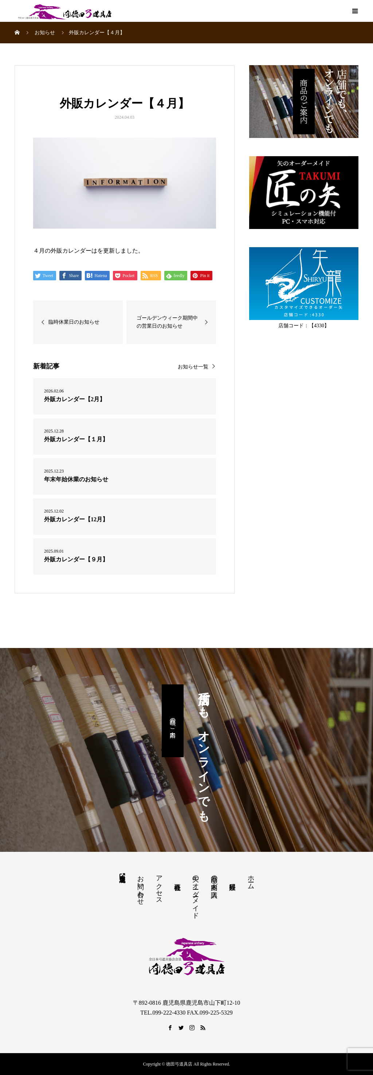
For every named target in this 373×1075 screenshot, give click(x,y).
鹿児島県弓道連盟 (122, 875)
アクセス (159, 886)
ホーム (251, 878)
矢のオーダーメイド (195, 893)
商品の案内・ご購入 (214, 878)
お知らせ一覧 (193, 366)
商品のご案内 (173, 720)
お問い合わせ (140, 886)
